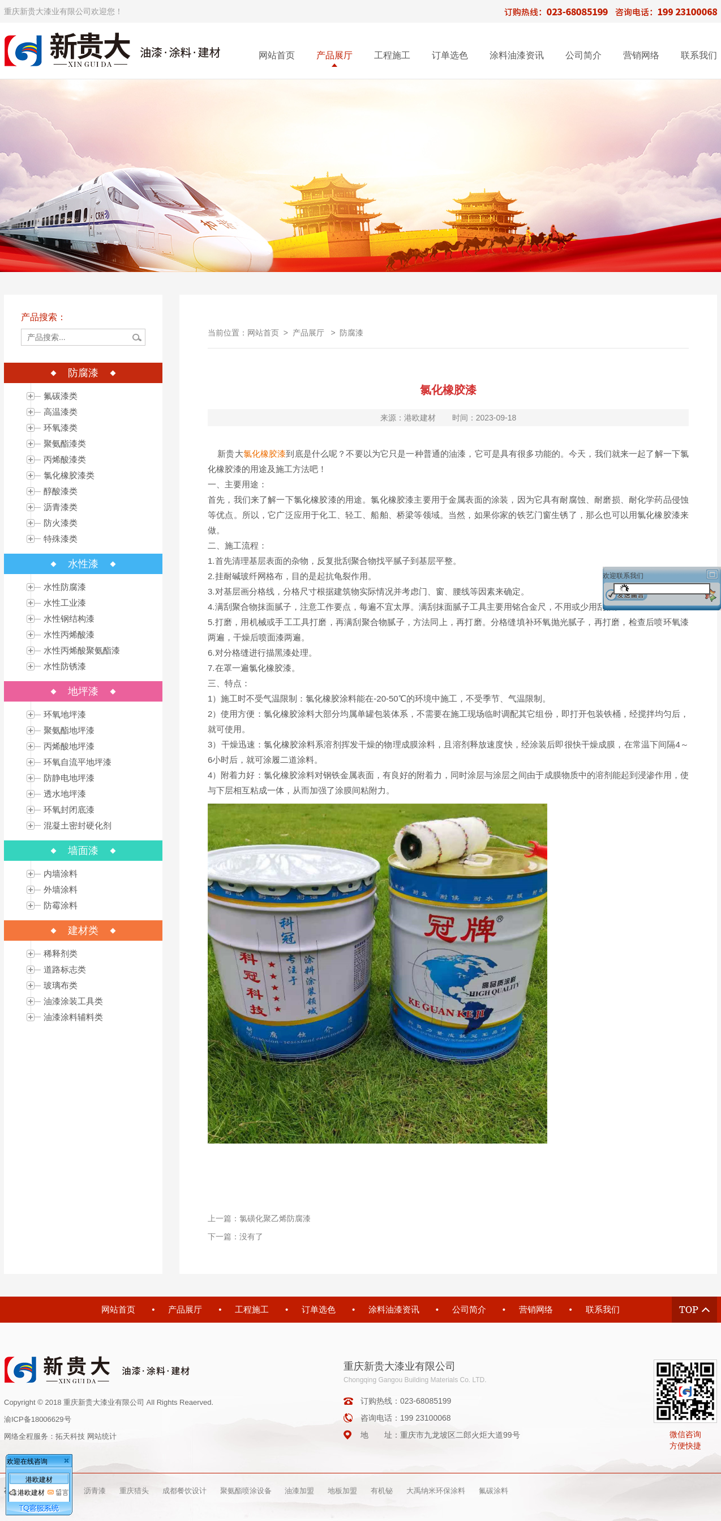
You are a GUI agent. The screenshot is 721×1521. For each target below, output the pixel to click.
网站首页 (277, 55)
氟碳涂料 (493, 1490)
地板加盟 (342, 1490)
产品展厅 (334, 55)
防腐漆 (351, 332)
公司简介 (583, 55)
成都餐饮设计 (184, 1490)
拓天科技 (70, 1436)
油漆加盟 (299, 1490)
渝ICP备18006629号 (37, 1419)
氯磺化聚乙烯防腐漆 (275, 1218)
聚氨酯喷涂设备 (246, 1490)
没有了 (251, 1236)
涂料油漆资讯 (517, 55)
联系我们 (699, 55)
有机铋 (382, 1490)
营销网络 (641, 55)
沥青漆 (95, 1490)
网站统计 (102, 1436)
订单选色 (450, 55)
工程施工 (392, 55)
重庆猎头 (134, 1490)
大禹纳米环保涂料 (435, 1490)
